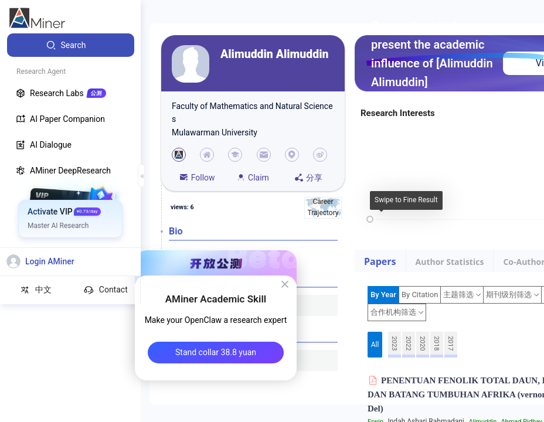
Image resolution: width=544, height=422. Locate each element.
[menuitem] (70, 45)
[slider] (370, 219)
